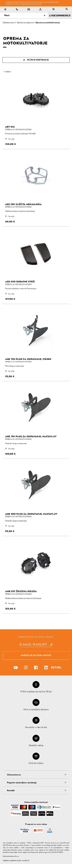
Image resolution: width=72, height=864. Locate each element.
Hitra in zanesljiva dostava (36, 709)
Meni (24, 15)
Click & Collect (36, 763)
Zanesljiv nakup (36, 745)
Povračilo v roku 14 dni (36, 727)
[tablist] (66, 9)
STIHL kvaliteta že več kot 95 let (36, 691)
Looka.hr (25, 860)
